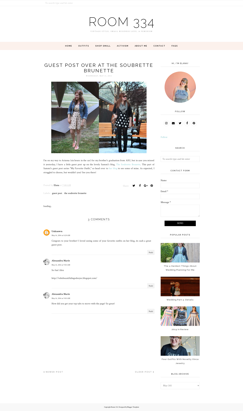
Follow (164, 137)
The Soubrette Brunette (128, 164)
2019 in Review (180, 329)
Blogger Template (133, 407)
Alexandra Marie (61, 260)
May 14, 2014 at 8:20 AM (61, 235)
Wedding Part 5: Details (180, 300)
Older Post (143, 372)
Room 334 (121, 21)
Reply (151, 252)
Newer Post (54, 372)
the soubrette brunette (75, 193)
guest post (57, 193)
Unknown (57, 231)
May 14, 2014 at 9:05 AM (61, 265)
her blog (113, 168)
